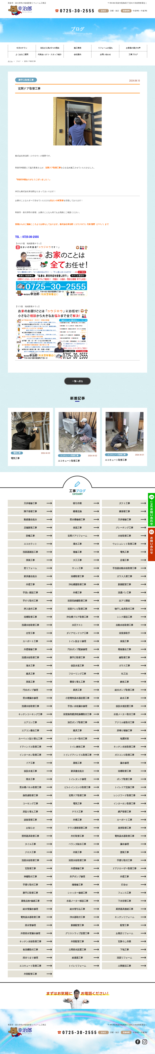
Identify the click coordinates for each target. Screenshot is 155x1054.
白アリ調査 (124, 600)
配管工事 (124, 925)
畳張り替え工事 (77, 682)
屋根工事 (77, 763)
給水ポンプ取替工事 (124, 690)
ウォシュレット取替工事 (124, 544)
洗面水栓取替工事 (30, 860)
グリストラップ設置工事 (77, 933)
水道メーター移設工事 (77, 901)
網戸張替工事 (124, 811)
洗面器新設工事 (30, 552)
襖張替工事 (124, 511)
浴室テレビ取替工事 (77, 608)
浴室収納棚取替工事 (77, 600)
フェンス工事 (124, 892)
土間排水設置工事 (77, 949)
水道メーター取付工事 (124, 714)
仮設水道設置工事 (124, 706)
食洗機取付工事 (30, 949)
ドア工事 (30, 763)
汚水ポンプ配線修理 (77, 649)
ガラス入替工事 (124, 576)
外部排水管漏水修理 (30, 933)
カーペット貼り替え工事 (30, 738)
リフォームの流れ (105, 48)
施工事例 (77, 48)
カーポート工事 (30, 641)
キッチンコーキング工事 (30, 714)
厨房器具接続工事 (124, 909)
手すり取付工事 (30, 600)
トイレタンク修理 (77, 779)
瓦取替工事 (30, 868)
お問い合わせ (105, 54)
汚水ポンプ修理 (30, 690)
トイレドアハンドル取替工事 (77, 755)
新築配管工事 (124, 584)
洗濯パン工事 (124, 592)
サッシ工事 (77, 568)
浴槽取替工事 (77, 576)
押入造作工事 (30, 608)
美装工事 (30, 560)
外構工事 (77, 592)
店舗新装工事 (30, 527)
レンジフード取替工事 (124, 795)
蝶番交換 (77, 511)
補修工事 (77, 552)
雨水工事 (30, 779)
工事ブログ (133, 54)
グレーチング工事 (124, 527)
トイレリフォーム (77, 966)
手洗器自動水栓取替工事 (124, 568)
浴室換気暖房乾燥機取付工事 (77, 714)
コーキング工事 (30, 803)
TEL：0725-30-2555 (27, 237)
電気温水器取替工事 (124, 836)
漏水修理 (124, 763)
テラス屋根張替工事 (77, 828)
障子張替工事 (30, 511)
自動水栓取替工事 (124, 625)
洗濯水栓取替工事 (30, 625)
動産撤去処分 (30, 519)
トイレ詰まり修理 (77, 641)
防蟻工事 (30, 535)
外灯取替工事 (77, 836)
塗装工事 (124, 852)
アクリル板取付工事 (124, 722)
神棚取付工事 (30, 876)
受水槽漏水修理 (30, 698)
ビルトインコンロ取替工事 (77, 787)
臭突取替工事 (124, 828)
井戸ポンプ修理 (77, 876)
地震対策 (124, 738)
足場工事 (124, 560)
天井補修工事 (30, 503)
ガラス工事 (124, 665)
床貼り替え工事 (30, 811)
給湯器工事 (77, 957)
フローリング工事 (77, 673)
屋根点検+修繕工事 (30, 901)
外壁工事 (30, 584)
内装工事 (77, 852)
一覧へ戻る (77, 381)
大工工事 (77, 560)
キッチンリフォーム (124, 917)
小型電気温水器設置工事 (77, 698)
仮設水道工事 (77, 665)
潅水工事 (30, 665)
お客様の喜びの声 (133, 48)
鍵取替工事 (124, 657)
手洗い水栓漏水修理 (77, 706)
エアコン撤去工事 (30, 730)
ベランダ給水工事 (77, 844)
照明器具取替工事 (30, 836)
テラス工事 (77, 811)
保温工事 (77, 527)
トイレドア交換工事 (124, 787)
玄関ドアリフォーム (77, 535)
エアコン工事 (30, 722)
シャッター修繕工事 (77, 892)
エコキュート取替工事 (69, 455)
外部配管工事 (77, 941)
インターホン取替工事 (30, 755)
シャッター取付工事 (77, 738)
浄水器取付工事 (77, 917)
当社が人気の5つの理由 (49, 48)
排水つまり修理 (30, 957)
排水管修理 (30, 925)
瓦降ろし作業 (124, 941)
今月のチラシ (21, 48)
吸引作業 (77, 503)
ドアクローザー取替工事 (124, 868)
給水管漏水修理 (30, 909)
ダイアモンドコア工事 (77, 633)
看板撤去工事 (124, 649)
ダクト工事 (124, 503)
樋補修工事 (77, 884)
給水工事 (124, 698)
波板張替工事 (30, 819)
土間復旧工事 (124, 966)
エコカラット (30, 544)
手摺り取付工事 (124, 860)
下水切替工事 (124, 901)
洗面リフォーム (124, 957)
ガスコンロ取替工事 (124, 755)
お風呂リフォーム (124, 933)
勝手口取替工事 (26, 80)
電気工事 (17, 453)
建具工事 (30, 673)
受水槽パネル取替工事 (30, 787)
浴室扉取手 (124, 633)
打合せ (124, 884)
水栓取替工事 (124, 535)
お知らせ (30, 828)
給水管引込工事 (77, 909)
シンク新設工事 (124, 617)
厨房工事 (77, 690)
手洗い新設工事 (30, 592)
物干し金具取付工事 (124, 608)
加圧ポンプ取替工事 (77, 722)
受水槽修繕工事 (77, 519)
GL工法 (124, 673)
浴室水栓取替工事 (77, 860)
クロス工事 (30, 852)
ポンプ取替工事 (124, 779)
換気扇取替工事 (30, 795)
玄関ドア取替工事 (77, 795)
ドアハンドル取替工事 (30, 746)
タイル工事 (30, 844)
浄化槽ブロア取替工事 (77, 617)
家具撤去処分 (30, 576)
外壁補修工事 (30, 649)
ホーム (10, 61)
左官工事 (30, 633)
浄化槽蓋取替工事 (77, 584)
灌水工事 (77, 544)
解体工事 (124, 682)
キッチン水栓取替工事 (124, 746)
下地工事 (124, 949)
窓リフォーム (30, 568)
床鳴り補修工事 (124, 730)
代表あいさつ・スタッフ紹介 (50, 54)
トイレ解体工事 (77, 746)
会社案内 (77, 54)
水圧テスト (77, 625)
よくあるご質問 (22, 54)
